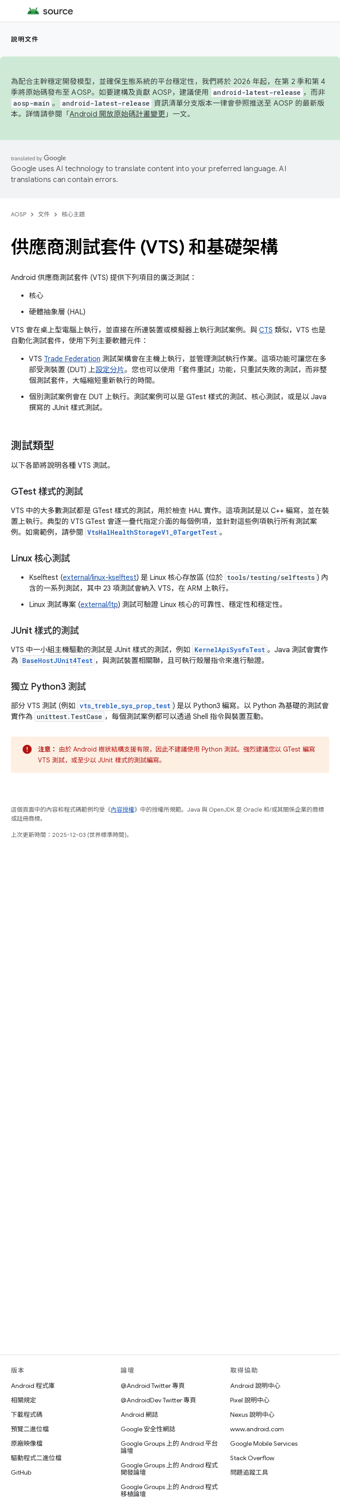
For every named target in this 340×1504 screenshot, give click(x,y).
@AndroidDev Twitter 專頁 (158, 1400)
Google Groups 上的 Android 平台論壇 (169, 1447)
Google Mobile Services (264, 1443)
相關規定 (23, 1400)
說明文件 (25, 39)
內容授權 (122, 809)
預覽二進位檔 (30, 1429)
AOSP (18, 214)
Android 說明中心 (255, 1386)
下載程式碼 (26, 1415)
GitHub (21, 1472)
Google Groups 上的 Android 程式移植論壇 (169, 1490)
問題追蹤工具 (249, 1472)
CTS (266, 330)
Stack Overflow (252, 1458)
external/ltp (99, 604)
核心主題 (73, 214)
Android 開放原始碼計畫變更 (117, 114)
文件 (44, 214)
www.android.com (257, 1429)
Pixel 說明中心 (249, 1400)
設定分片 (109, 369)
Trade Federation (72, 359)
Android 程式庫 (33, 1386)
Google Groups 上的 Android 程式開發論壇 (169, 1468)
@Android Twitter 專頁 (153, 1386)
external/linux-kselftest (100, 577)
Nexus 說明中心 (252, 1415)
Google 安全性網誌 (148, 1429)
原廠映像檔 (26, 1443)
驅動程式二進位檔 (36, 1458)
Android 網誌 (139, 1415)
